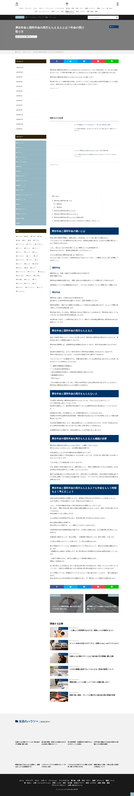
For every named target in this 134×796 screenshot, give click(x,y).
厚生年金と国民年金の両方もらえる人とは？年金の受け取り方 (48, 52)
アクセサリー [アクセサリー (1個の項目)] (39, 244)
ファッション (49, 8)
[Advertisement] (84, 102)
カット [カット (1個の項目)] (35, 279)
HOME (21, 8)
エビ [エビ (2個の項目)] (37, 260)
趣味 (96, 11)
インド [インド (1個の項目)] (29, 256)
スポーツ (41, 8)
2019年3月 (19, 105)
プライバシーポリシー (59, 785)
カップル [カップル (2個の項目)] (20, 283)
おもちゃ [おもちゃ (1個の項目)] (20, 267)
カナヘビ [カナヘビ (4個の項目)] (28, 283)
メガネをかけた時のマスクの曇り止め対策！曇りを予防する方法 (80, 765)
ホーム (21, 780)
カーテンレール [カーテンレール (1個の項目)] (21, 271)
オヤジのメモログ (72, 789)
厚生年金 (57, 207)
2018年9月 (19, 129)
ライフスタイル (59, 8)
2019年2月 (19, 110)
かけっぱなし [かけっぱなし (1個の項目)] (21, 275)
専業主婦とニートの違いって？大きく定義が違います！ (89, 682)
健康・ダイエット (90, 8)
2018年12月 (19, 114)
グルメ (35, 8)
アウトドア (28, 8)
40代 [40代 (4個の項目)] (19, 240)
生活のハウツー (69, 11)
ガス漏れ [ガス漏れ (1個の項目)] (20, 279)
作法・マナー (79, 8)
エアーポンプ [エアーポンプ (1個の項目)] (21, 260)
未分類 (70, 783)
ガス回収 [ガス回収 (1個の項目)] (37, 275)
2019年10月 (19, 72)
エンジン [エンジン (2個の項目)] (20, 263)
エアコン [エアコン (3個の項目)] (30, 260)
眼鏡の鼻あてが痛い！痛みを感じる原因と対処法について (106, 765)
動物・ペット (101, 8)
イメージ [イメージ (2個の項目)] (28, 252)
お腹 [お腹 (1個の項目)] (27, 267)
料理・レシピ (55, 11)
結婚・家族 (90, 11)
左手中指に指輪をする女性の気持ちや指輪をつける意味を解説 (106, 743)
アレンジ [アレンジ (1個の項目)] (36, 248)
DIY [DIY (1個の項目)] (30, 240)
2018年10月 (19, 124)
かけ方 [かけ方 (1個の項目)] (29, 275)
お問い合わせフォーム (75, 785)
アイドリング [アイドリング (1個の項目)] (21, 244)
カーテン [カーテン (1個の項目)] (34, 267)
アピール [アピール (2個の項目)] (28, 248)
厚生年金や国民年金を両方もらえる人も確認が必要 (67, 217)
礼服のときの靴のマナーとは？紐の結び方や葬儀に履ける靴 (91, 656)
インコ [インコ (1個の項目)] (35, 252)
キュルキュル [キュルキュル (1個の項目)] (21, 291)
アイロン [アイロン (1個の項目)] (30, 244)
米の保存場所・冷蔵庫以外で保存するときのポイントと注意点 (80, 743)
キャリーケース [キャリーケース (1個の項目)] (31, 287)
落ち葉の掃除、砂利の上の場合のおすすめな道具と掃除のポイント (54, 743)
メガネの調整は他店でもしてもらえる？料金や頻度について (91, 669)
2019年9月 (19, 77)
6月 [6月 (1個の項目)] (25, 240)
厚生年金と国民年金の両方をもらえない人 (65, 214)
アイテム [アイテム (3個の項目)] (37, 240)
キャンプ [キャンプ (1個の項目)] (40, 287)
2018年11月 (19, 119)
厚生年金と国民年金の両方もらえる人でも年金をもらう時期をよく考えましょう (76, 220)
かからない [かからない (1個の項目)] (42, 271)
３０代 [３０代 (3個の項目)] (33, 236)
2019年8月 (19, 81)
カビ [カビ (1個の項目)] (35, 283)
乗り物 (68, 8)
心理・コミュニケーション (42, 11)
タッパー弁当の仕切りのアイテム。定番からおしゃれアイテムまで (93, 643)
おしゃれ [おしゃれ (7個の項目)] (28, 263)
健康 (46, 17)
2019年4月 (19, 100)
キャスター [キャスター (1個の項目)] (20, 287)
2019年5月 (19, 96)
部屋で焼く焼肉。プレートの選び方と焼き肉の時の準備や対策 (92, 695)
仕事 (72, 8)
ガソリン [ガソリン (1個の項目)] (28, 279)
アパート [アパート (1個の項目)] (20, 248)
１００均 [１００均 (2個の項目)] (20, 236)
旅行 (62, 11)
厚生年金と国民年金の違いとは (62, 200)
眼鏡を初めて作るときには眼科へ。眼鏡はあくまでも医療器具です (27, 765)
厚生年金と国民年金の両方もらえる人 (64, 210)
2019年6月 (19, 91)
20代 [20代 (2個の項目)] (27, 236)
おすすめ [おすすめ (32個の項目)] (36, 263)
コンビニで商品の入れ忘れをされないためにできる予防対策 (91, 150)
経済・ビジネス (80, 11)
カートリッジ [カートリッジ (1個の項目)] (32, 271)
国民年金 (57, 204)
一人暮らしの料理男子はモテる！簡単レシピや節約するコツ (91, 630)
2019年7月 (19, 86)
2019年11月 (19, 67)
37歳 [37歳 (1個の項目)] (40, 236)
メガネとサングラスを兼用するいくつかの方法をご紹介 (54, 765)
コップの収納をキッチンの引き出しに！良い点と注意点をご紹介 (92, 124)
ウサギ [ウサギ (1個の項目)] (36, 256)
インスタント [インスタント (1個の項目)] (21, 256)
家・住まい (110, 8)
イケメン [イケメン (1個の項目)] (20, 252)
